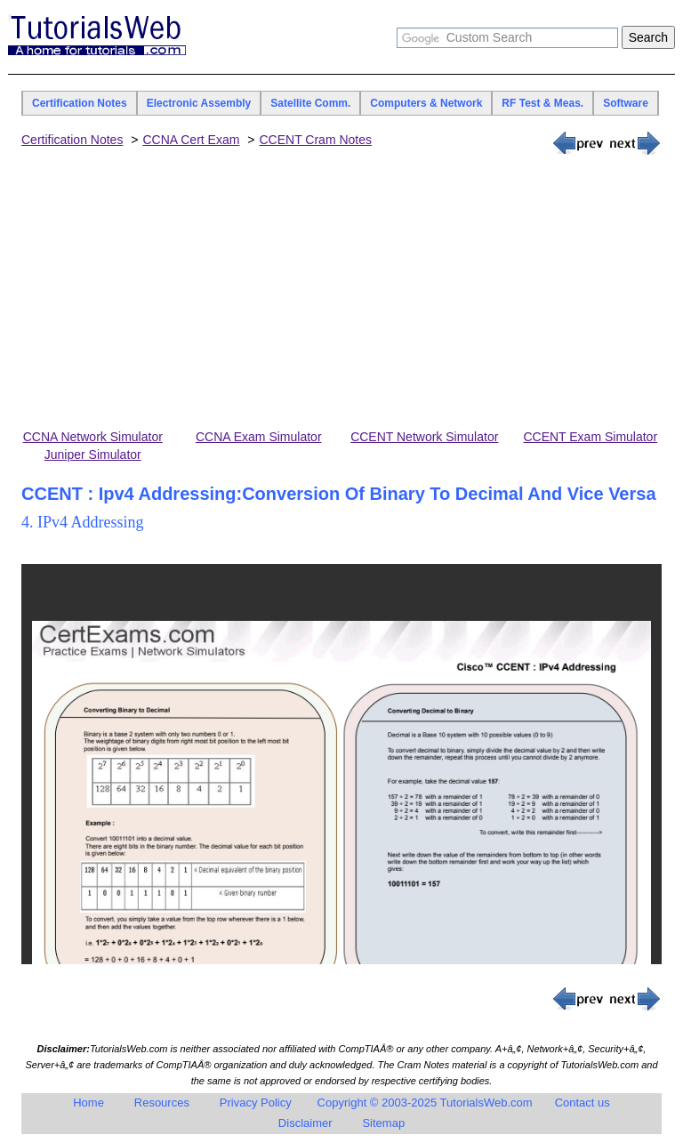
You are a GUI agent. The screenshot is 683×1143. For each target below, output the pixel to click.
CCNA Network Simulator (93, 437)
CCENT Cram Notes (315, 140)
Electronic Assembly (199, 103)
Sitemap (383, 1123)
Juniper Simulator (92, 454)
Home (88, 1102)
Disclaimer (305, 1123)
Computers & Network (426, 103)
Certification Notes (79, 103)
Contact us (582, 1102)
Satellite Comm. (310, 103)
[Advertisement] (341, 293)
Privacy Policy (256, 1102)
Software (625, 103)
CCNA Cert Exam (190, 140)
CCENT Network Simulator (424, 437)
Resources (161, 1102)
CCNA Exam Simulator (259, 437)
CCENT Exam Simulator (590, 437)
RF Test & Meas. (542, 103)
